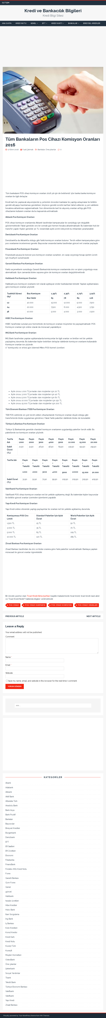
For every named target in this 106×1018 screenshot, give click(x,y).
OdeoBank (10, 960)
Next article (94, 616)
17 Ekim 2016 (13, 150)
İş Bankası (9, 923)
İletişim (5, 3)
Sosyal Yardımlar (12, 973)
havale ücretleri (12, 901)
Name (8, 657)
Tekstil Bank (10, 982)
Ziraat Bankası (11, 1005)
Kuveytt (8, 950)
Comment (9, 637)
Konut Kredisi (11, 932)
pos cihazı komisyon (61, 605)
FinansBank (10, 864)
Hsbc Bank (10, 910)
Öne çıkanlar (51, 150)
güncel (8, 892)
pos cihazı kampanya (35, 605)
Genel (33, 23)
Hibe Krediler (11, 905)
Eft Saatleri (9, 846)
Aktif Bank (9, 797)
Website (9, 673)
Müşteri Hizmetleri (13, 955)
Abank (8, 783)
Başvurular (10, 824)
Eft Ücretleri (10, 851)
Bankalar (72, 23)
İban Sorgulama (12, 914)
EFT (44, 23)
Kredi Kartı (56, 23)
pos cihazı (14, 605)
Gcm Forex (10, 883)
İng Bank (9, 919)
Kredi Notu (21, 23)
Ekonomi (9, 855)
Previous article (14, 616)
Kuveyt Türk (10, 946)
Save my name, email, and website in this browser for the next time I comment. (42, 681)
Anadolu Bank (11, 805)
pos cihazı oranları (88, 605)
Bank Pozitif (10, 815)
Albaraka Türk (11, 801)
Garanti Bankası (12, 878)
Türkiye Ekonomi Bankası (16, 987)
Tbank (8, 978)
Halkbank (9, 896)
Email (8, 665)
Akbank (8, 792)
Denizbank (10, 837)
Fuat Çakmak (27, 150)
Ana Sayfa (7, 23)
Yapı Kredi (9, 1000)
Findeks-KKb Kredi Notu (16, 869)
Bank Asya (9, 810)
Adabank (9, 787)
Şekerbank (10, 969)
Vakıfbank (9, 991)
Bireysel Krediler (91, 23)
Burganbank (10, 833)
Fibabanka (9, 860)
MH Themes (44, 1016)
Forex (7, 873)
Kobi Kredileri (11, 928)
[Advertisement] (53, 45)
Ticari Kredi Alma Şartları (38, 596)
